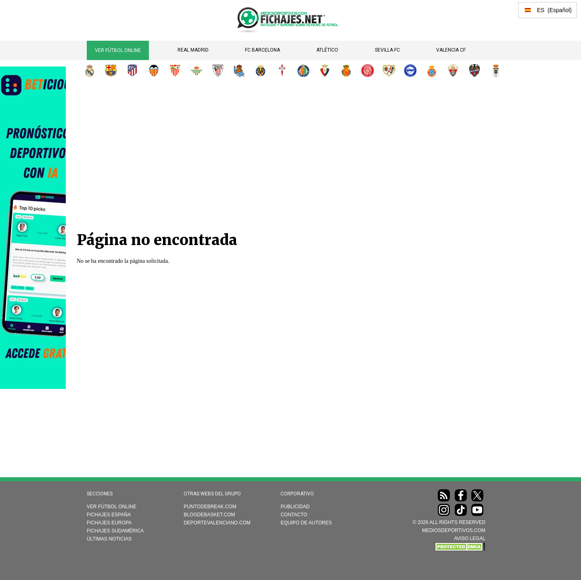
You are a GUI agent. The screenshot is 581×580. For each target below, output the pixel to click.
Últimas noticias (109, 539)
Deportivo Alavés (410, 70)
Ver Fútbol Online (118, 50)
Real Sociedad (239, 70)
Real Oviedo (495, 70)
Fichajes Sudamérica (115, 531)
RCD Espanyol (431, 70)
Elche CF (453, 70)
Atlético (327, 50)
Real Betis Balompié (196, 70)
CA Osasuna (324, 70)
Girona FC (367, 70)
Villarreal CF (260, 70)
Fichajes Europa (109, 523)
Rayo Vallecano (388, 70)
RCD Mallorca (346, 70)
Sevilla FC (387, 50)
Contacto (293, 515)
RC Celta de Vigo (282, 70)
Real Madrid (193, 50)
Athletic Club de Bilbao (217, 70)
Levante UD (474, 70)
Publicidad (294, 506)
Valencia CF (451, 50)
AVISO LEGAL (469, 538)
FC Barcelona (262, 50)
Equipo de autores (306, 523)
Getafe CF (303, 70)
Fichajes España (109, 515)
